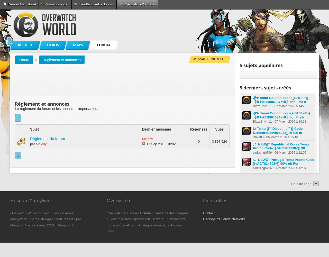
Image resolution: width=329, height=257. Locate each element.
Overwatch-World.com (137, 4)
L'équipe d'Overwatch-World (224, 219)
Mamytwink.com (55, 4)
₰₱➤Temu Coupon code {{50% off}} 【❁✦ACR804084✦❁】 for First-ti (280, 100)
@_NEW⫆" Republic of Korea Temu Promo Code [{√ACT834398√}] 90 (281, 146)
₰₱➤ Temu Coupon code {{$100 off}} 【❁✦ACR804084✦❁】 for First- (281, 115)
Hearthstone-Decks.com (94, 4)
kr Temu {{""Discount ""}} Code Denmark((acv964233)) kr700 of (278, 131)
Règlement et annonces (62, 60)
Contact (209, 213)
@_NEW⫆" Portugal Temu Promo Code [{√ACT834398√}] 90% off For (284, 162)
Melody (41, 144)
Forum (24, 60)
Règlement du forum (47, 138)
